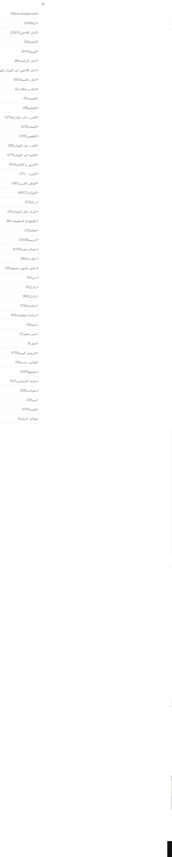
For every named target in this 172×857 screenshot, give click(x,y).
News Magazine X (113, 849)
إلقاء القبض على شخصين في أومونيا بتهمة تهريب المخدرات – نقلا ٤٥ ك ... (85, 815)
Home (83, 38)
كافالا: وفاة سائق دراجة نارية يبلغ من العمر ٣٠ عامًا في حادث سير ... (29, 815)
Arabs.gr (10, 565)
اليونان (162, 46)
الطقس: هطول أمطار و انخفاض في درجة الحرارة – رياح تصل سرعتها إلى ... (141, 815)
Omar (86, 740)
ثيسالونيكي (21, 317)
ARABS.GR (134, 8)
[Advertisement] (86, 99)
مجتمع (72, 38)
